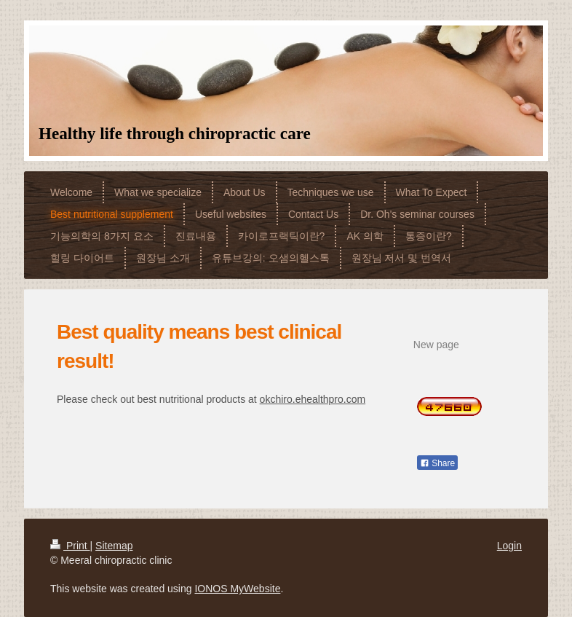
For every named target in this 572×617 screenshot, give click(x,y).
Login (509, 545)
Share (437, 463)
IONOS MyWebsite (237, 588)
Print (70, 545)
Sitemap (113, 545)
